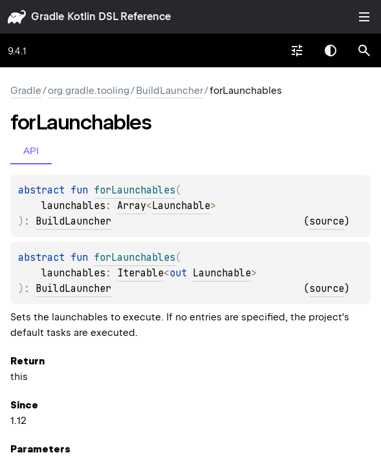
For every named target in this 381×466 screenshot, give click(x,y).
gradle (47, 16)
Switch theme (330, 50)
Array (131, 205)
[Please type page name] (364, 50)
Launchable (181, 205)
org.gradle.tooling (88, 90)
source (326, 221)
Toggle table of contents (364, 17)
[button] (364, 50)
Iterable (140, 273)
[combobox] (297, 50)
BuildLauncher (169, 90)
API (31, 150)
